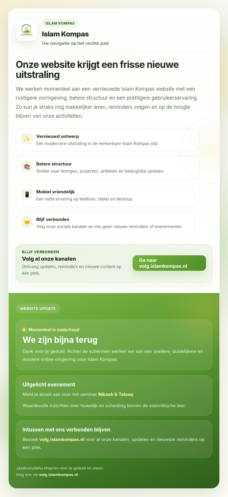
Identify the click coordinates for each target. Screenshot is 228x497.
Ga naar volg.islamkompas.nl (163, 263)
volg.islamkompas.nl (62, 439)
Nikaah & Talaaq (115, 394)
